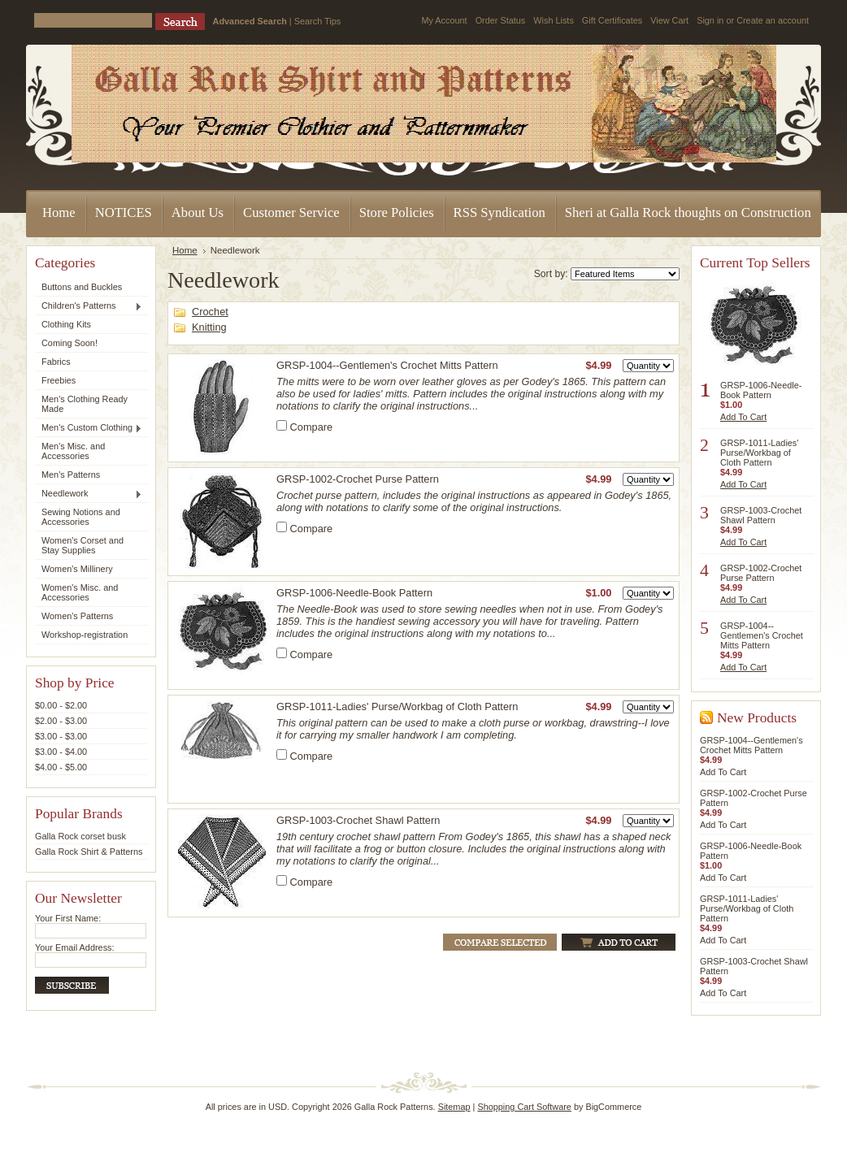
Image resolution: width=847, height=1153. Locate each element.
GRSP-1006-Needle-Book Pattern (354, 593)
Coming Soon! (69, 343)
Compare (311, 427)
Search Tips (317, 21)
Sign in (710, 20)
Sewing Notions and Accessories (80, 517)
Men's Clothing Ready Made (84, 404)
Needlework (88, 494)
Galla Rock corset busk (80, 836)
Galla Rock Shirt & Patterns (88, 851)
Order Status (501, 20)
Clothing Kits (66, 324)
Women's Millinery (77, 569)
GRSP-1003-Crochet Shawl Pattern (358, 820)
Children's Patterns (88, 306)
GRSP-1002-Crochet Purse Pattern (357, 479)
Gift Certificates (612, 20)
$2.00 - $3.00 (61, 721)
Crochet (210, 312)
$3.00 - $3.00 (61, 736)
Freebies (58, 380)
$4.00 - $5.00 (61, 767)
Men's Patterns (70, 474)
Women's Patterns (77, 616)
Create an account (772, 20)
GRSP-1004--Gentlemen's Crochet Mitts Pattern (387, 365)
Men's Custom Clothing (88, 428)
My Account (444, 20)
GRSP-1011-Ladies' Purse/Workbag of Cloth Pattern (397, 706)
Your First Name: (68, 918)
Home (185, 250)
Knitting (209, 327)
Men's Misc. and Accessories (73, 451)
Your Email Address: (75, 947)
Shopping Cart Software (524, 1107)
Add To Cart (743, 417)
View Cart (669, 20)
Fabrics (56, 361)
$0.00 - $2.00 (61, 705)
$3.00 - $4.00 (61, 751)
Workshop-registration (84, 634)
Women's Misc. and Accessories (79, 592)
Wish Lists (553, 20)
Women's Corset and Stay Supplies (82, 545)
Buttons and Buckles (81, 287)
